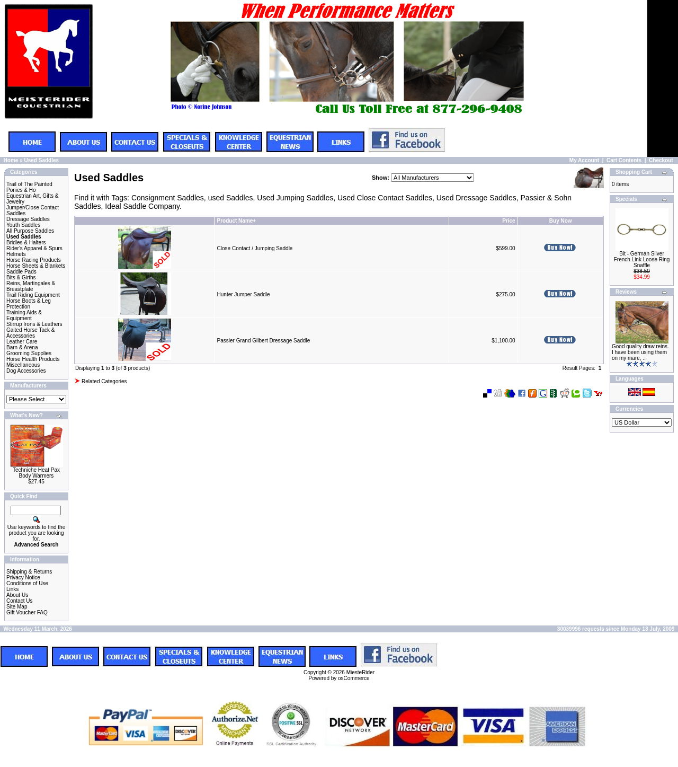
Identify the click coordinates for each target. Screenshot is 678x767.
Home (11, 160)
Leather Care (21, 342)
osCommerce (353, 678)
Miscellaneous (23, 365)
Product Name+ (236, 221)
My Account (584, 160)
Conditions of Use (27, 583)
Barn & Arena (22, 347)
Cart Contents (623, 160)
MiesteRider (360, 672)
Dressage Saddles (28, 219)
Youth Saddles (23, 225)
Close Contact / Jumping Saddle (255, 248)
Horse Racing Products (33, 260)
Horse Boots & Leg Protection (28, 304)
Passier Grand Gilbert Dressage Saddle (263, 340)
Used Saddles (41, 160)
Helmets (16, 254)
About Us (17, 595)
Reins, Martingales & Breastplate (30, 286)
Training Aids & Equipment (24, 315)
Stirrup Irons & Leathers (34, 324)
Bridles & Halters (26, 242)
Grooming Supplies (28, 353)
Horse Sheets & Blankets (35, 266)
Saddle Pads (21, 272)
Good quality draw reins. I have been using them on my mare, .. (640, 352)
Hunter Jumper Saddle (243, 294)
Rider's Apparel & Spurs (34, 248)
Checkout (661, 160)
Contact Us (19, 601)
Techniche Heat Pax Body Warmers (36, 473)
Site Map (16, 607)
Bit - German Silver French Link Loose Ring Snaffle (642, 259)
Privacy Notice (23, 577)
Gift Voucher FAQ (27, 612)
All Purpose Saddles (30, 231)
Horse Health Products (33, 359)
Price (508, 221)
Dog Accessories (26, 371)
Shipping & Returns (29, 572)
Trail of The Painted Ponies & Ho (29, 187)
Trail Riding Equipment (33, 295)
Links (12, 589)
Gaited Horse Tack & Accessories (30, 333)
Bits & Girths (21, 277)
